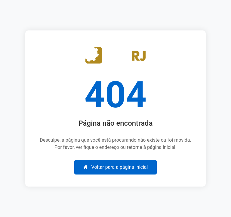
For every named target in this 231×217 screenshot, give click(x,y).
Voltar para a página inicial (115, 167)
